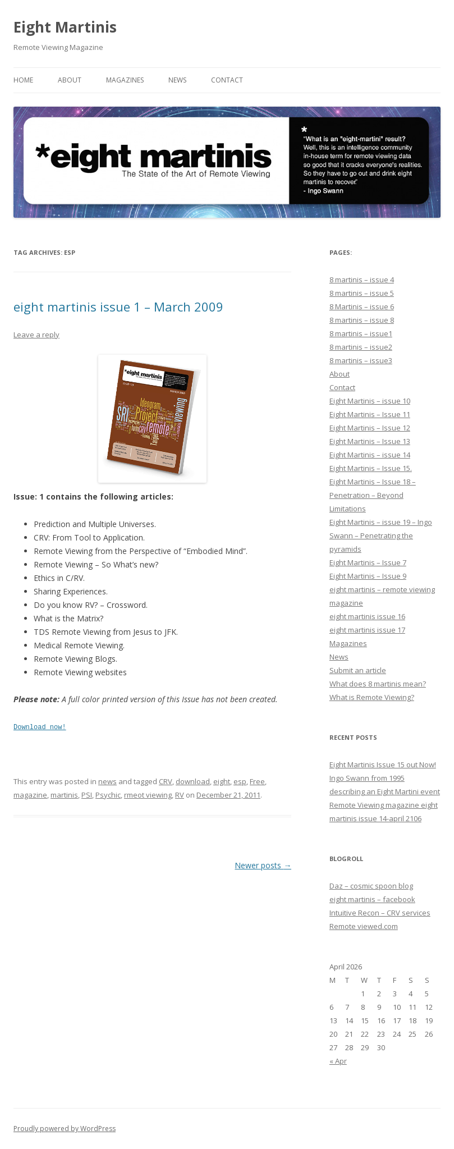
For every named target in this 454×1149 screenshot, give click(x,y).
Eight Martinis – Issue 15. (370, 468)
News (177, 80)
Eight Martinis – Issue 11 (369, 414)
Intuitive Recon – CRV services (379, 913)
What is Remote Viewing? (371, 697)
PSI (86, 794)
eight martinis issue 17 (367, 630)
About (69, 80)
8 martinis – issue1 (360, 333)
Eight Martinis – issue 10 (369, 401)
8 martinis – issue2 (360, 347)
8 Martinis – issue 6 (361, 306)
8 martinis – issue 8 (361, 320)
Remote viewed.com (363, 926)
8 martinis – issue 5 (361, 293)
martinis (64, 794)
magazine (30, 794)
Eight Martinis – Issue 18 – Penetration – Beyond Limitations (372, 495)
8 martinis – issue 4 (361, 279)
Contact (227, 80)
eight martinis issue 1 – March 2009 (118, 306)
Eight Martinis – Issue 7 (367, 562)
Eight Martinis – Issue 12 (369, 428)
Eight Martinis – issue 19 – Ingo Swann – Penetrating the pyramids (380, 535)
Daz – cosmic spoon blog (371, 886)
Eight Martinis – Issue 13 (369, 441)
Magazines (125, 80)
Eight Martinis (65, 27)
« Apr (338, 1061)
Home (23, 80)
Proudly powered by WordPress (64, 1128)
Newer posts (263, 864)
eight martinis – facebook (372, 899)
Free (257, 781)
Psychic (108, 794)
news (107, 781)
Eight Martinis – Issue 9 (367, 576)
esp (239, 781)
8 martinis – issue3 (360, 360)
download (193, 781)
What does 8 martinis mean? (377, 684)
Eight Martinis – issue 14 (369, 455)
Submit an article (357, 670)
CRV (165, 781)
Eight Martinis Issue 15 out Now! (382, 764)
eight (221, 781)
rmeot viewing (148, 794)
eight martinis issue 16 (367, 616)
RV (179, 794)
